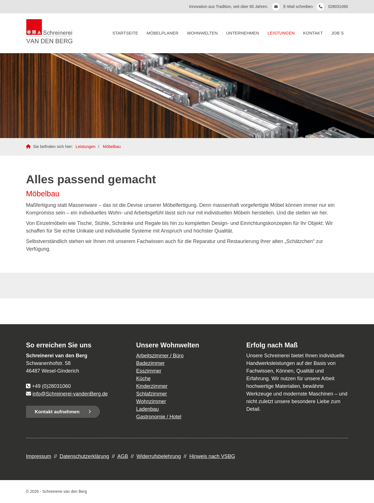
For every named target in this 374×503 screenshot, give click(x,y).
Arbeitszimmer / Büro (160, 355)
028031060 (338, 6)
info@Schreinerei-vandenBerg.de (70, 394)
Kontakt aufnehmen (57, 411)
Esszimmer (148, 371)
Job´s (337, 33)
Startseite (125, 33)
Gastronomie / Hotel (158, 417)
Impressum (38, 456)
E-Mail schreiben (298, 6)
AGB (122, 456)
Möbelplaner (163, 33)
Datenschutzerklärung (84, 456)
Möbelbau (112, 146)
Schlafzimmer (151, 394)
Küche (143, 378)
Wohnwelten (202, 33)
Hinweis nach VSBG (212, 456)
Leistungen (281, 33)
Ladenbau (147, 409)
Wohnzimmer (151, 401)
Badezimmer (150, 363)
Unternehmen (242, 33)
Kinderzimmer (152, 386)
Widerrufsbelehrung (158, 456)
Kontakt (313, 33)
